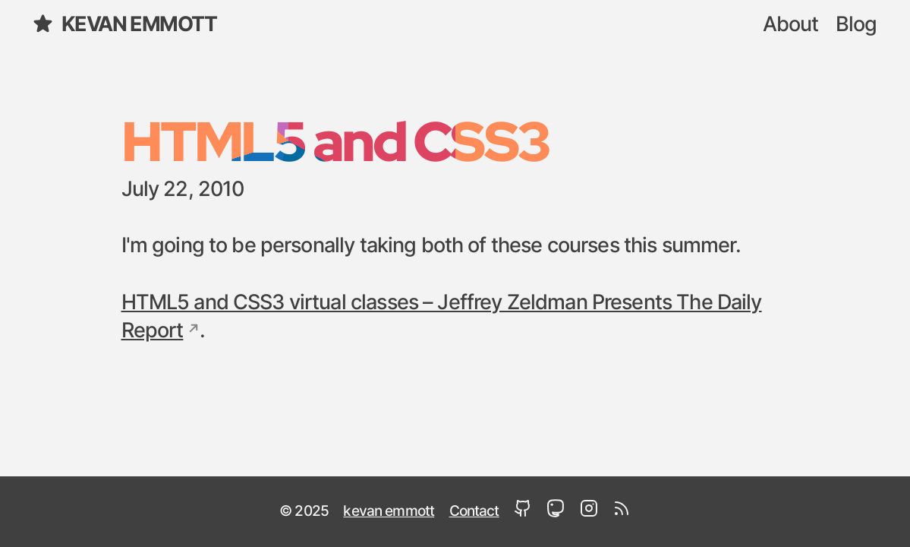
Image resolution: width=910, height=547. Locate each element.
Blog (856, 25)
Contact (474, 511)
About (791, 25)
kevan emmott (124, 23)
